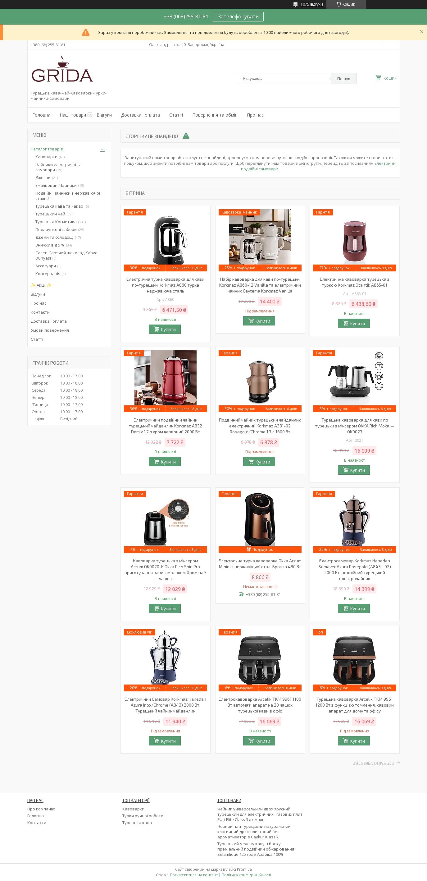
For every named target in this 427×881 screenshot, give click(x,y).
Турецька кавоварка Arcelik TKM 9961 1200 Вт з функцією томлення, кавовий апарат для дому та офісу (355, 704)
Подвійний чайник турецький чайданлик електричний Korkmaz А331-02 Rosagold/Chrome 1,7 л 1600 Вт (260, 425)
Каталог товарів (47, 149)
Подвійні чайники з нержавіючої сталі (67, 195)
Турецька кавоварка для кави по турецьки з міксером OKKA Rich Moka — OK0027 (354, 425)
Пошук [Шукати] (343, 78)
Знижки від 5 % (50, 245)
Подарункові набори (56, 229)
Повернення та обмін (215, 115)
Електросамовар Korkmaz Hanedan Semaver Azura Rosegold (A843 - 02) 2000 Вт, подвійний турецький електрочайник (355, 569)
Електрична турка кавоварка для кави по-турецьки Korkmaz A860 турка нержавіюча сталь (165, 284)
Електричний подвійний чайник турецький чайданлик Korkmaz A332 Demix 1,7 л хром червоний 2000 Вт (165, 425)
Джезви (43, 177)
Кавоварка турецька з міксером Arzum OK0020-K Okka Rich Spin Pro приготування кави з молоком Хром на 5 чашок (166, 569)
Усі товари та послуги (373, 762)
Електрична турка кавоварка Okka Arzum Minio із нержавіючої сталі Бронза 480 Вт (260, 563)
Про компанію (41, 809)
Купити (168, 329)
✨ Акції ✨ (41, 285)
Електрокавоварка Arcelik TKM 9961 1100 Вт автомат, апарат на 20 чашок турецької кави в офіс (260, 704)
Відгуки (104, 115)
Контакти (40, 312)
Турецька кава (137, 822)
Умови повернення (50, 330)
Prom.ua (244, 869)
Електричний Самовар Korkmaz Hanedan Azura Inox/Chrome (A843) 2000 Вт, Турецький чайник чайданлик (165, 704)
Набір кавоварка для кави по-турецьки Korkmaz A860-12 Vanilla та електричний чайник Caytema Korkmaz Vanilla (260, 284)
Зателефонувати (238, 16)
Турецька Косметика (56, 221)
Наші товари (73, 115)
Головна (41, 115)
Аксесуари (45, 266)
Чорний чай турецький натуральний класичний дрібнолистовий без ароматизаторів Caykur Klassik (254, 831)
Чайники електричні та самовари (58, 167)
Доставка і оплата (140, 115)
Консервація (47, 273)
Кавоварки (46, 156)
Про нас (255, 115)
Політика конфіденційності (246, 875)
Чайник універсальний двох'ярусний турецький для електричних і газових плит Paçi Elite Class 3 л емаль (259, 814)
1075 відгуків (312, 4)
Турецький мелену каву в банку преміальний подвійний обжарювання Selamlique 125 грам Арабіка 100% (255, 849)
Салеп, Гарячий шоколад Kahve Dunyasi (66, 255)
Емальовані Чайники (56, 185)
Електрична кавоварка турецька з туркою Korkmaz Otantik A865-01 (354, 282)
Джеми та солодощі (54, 237)
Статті (176, 115)
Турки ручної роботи (142, 816)
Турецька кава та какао (59, 206)
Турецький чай (50, 214)
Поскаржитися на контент (194, 875)
